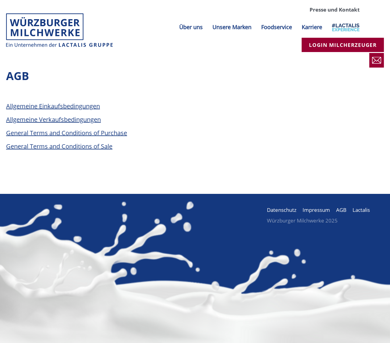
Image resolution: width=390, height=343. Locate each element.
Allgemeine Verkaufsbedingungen (53, 119)
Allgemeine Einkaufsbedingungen (53, 106)
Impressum (316, 209)
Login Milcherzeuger (343, 44)
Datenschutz (281, 209)
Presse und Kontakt (335, 9)
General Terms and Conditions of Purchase (66, 133)
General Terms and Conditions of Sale (59, 146)
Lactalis (361, 209)
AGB (341, 209)
